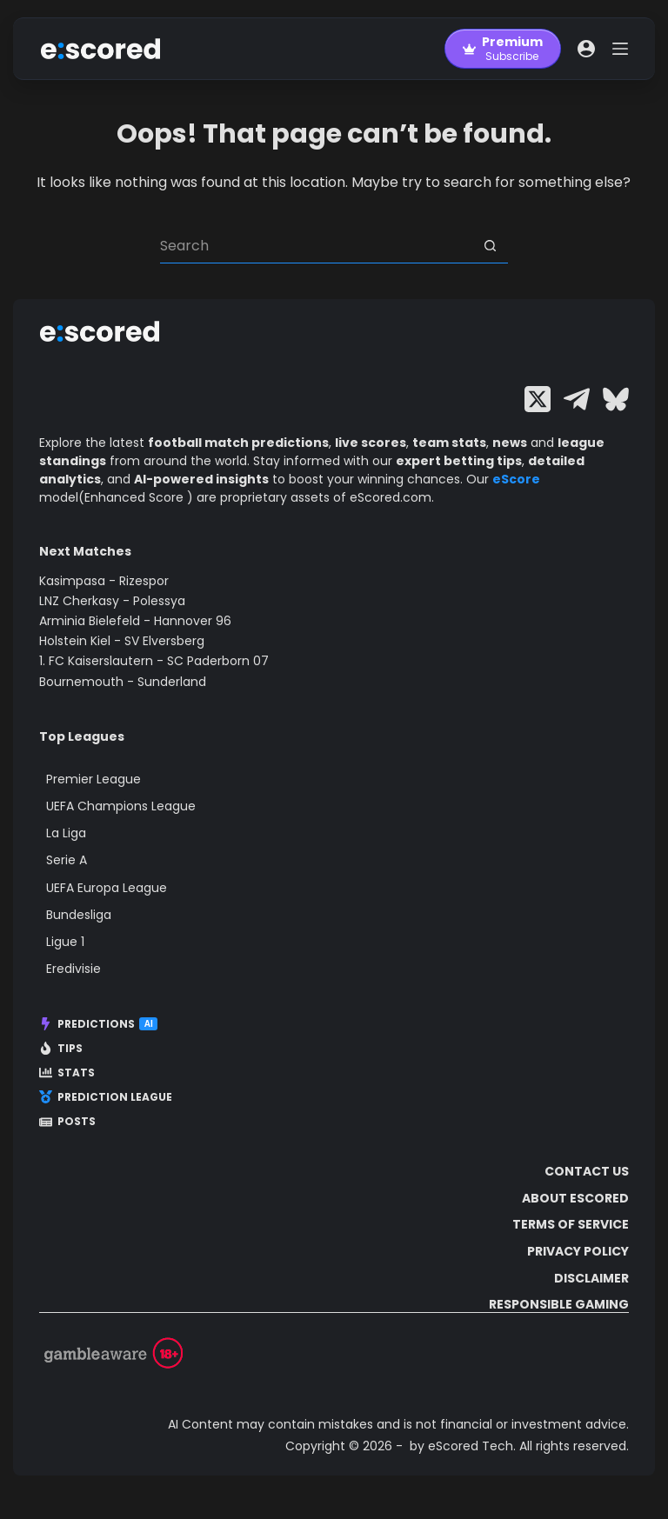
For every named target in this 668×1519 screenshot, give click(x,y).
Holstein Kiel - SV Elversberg (121, 641)
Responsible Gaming (559, 1304)
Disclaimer (591, 1278)
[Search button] (490, 246)
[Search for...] (316, 246)
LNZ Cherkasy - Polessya (112, 601)
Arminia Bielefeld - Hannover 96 (135, 621)
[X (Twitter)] (537, 399)
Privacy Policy (578, 1251)
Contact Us (586, 1171)
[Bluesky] (616, 399)
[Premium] (502, 49)
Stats (67, 1073)
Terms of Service (570, 1224)
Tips (61, 1049)
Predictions (98, 1024)
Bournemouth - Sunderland (122, 681)
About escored (575, 1198)
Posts (67, 1122)
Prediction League (105, 1097)
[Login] (586, 48)
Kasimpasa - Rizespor (104, 581)
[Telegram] (577, 399)
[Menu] (620, 49)
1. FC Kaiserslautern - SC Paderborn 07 (154, 661)
